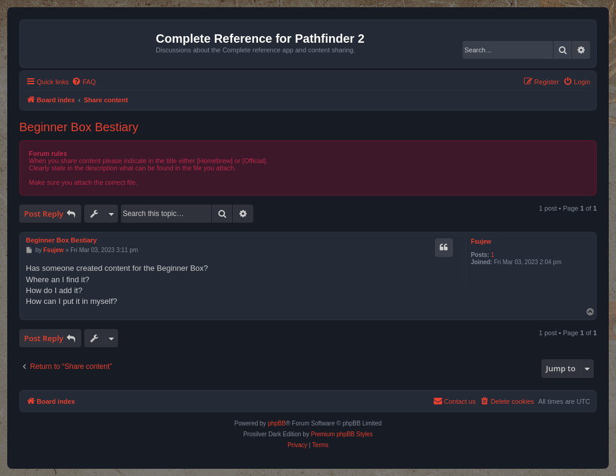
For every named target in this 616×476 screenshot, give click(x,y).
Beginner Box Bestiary (78, 127)
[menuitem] (84, 82)
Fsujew (481, 241)
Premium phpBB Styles (342, 434)
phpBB (277, 423)
